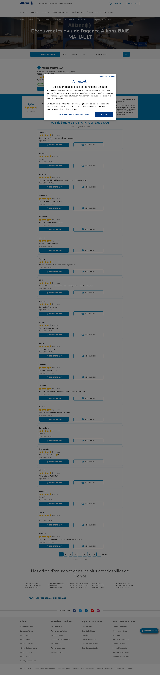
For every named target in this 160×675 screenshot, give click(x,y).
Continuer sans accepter (106, 76)
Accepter (104, 114)
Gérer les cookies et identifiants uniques (74, 114)
